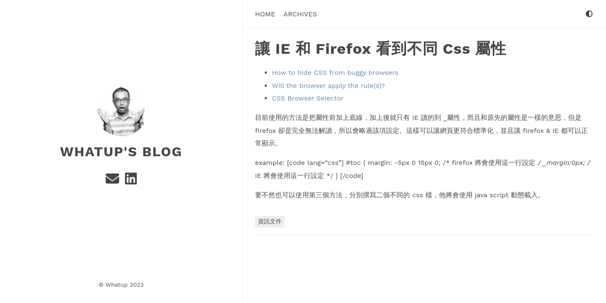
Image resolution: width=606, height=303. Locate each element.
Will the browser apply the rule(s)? (328, 85)
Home (265, 14)
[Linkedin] (131, 181)
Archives (300, 14)
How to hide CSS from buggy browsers (335, 73)
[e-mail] (113, 181)
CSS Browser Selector (308, 98)
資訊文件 (270, 221)
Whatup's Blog (121, 151)
